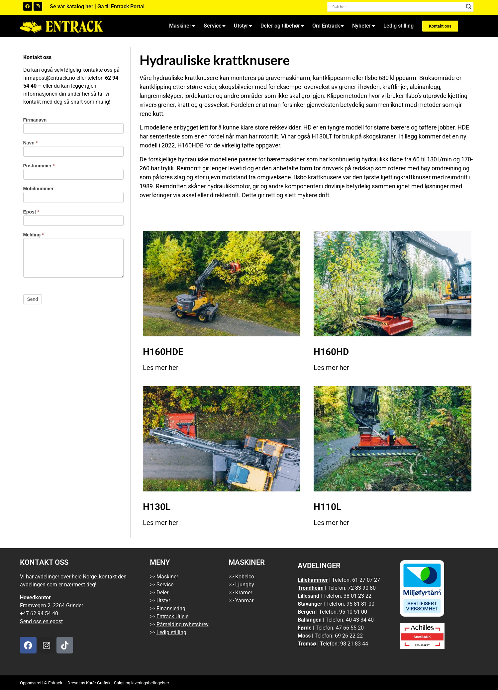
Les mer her (160, 368)
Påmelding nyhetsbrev (182, 624)
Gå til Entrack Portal (121, 6)
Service (215, 26)
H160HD (331, 351)
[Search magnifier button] (468, 6)
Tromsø (307, 644)
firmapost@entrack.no (49, 78)
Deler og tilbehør (282, 26)
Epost (31, 212)
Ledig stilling (398, 26)
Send (32, 299)
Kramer (243, 592)
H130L (156, 506)
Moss (304, 636)
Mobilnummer (38, 188)
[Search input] (397, 6)
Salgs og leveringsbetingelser (141, 682)
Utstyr (243, 26)
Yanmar (244, 600)
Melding (33, 234)
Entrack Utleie (172, 616)
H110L (327, 506)
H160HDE (163, 351)
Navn (30, 142)
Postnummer (39, 165)
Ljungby (244, 584)
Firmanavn (35, 120)
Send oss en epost (41, 621)
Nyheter (363, 26)
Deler (162, 592)
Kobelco (244, 576)
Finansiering (170, 608)
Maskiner (182, 26)
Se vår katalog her (72, 6)
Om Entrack (328, 26)
